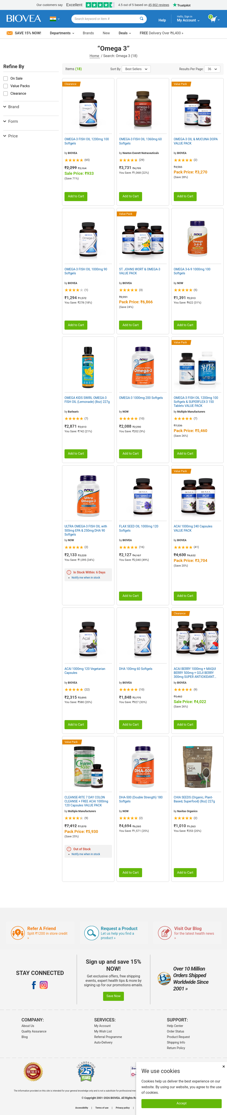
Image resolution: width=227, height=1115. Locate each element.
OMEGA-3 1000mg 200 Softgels (141, 398)
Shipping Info (176, 1042)
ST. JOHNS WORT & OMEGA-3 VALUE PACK (139, 271)
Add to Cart (76, 196)
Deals (125, 33)
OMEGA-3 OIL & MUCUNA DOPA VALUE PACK (196, 141)
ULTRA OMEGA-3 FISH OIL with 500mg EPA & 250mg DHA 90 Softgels (86, 530)
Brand (11, 106)
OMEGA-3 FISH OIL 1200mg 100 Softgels (87, 141)
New (106, 33)
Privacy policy (123, 1108)
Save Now (113, 996)
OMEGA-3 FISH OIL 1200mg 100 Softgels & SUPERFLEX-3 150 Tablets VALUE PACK (196, 402)
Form (10, 121)
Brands (88, 33)
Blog (25, 1037)
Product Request (178, 1037)
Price (10, 135)
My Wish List (103, 1031)
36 (212, 69)
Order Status (175, 1031)
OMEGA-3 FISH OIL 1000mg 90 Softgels (86, 271)
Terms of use (101, 1108)
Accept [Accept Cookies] (182, 1103)
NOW (180, 283)
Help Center (175, 1026)
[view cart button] (215, 19)
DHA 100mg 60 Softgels (135, 669)
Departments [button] (62, 33)
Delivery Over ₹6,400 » (161, 33)
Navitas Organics (187, 811)
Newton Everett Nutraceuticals (141, 153)
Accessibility (81, 1108)
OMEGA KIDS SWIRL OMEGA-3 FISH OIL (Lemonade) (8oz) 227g (87, 400)
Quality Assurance (34, 1031)
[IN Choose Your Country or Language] (54, 19)
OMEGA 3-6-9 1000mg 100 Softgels (192, 271)
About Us (28, 1026)
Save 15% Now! (24, 33)
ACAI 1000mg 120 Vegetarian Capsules (85, 671)
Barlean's (73, 411)
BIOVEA (72, 153)
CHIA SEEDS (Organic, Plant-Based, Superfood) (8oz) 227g (194, 799)
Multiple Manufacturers (191, 411)
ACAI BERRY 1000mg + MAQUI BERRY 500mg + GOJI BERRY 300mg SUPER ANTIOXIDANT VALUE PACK (195, 673)
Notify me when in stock (86, 577)
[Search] (141, 19)
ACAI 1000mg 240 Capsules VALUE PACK (193, 528)
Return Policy (176, 1048)
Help (162, 20)
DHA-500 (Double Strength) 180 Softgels (140, 799)
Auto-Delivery (103, 1042)
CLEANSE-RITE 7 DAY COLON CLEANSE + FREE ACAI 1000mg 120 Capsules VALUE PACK (86, 801)
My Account (102, 1026)
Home (95, 56)
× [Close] (223, 1066)
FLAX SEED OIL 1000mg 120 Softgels (138, 528)
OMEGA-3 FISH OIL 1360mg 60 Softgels (140, 141)
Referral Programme (108, 1037)
